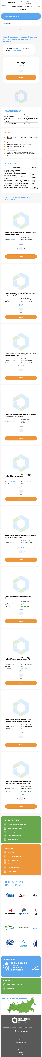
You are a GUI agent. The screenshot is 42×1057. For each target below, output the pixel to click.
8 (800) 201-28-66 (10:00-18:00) (14, 984)
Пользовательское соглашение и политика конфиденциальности (17, 1027)
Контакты (21, 1047)
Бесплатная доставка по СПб (15, 828)
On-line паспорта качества (14, 856)
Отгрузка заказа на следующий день (17, 824)
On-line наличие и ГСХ (13, 860)
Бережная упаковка (13, 839)
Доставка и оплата (21, 1044)
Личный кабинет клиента (14, 867)
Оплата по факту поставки (14, 835)
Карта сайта (21, 1054)
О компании (21, 1049)
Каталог (21, 1039)
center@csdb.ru (10, 988)
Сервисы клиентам (21, 1042)
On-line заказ (11, 852)
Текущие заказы (12, 871)
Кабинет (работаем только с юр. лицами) (23, 6)
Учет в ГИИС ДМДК (22, 1031)
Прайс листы (11, 863)
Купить (21, 77)
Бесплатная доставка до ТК (14, 832)
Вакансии (21, 1052)
